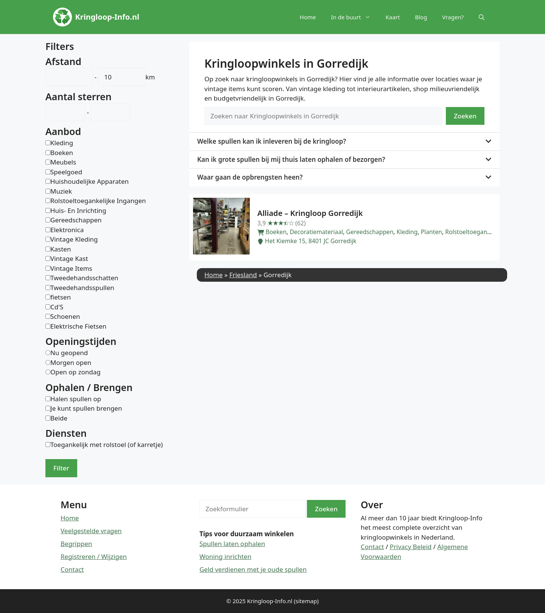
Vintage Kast (69, 258)
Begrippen (76, 543)
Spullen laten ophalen (232, 543)
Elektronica (67, 229)
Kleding (407, 232)
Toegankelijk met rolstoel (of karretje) (106, 444)
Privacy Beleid (411, 546)
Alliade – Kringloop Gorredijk (310, 213)
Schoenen (65, 316)
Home (308, 17)
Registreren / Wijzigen (94, 556)
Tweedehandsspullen (82, 287)
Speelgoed (66, 172)
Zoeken (465, 116)
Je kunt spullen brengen (86, 408)
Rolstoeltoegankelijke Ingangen (489, 232)
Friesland (243, 274)
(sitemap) (306, 601)
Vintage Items (71, 268)
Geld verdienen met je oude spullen (253, 569)
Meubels (63, 162)
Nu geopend (69, 352)
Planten (431, 232)
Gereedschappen (370, 232)
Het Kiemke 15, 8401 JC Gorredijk (307, 241)
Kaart (393, 17)
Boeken (276, 232)
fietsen (60, 297)
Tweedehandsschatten (84, 277)
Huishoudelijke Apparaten (89, 181)
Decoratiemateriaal (316, 232)
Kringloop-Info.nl (107, 17)
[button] (481, 17)
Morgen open (70, 362)
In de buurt (354, 17)
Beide (58, 418)
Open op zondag (75, 372)
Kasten (60, 249)
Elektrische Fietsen (78, 326)
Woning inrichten (225, 556)
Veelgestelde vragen (91, 530)
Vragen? (453, 17)
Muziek (61, 191)
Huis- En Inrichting (78, 210)
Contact (72, 569)
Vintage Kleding (74, 239)
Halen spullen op (75, 398)
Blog (421, 17)
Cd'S (56, 307)
